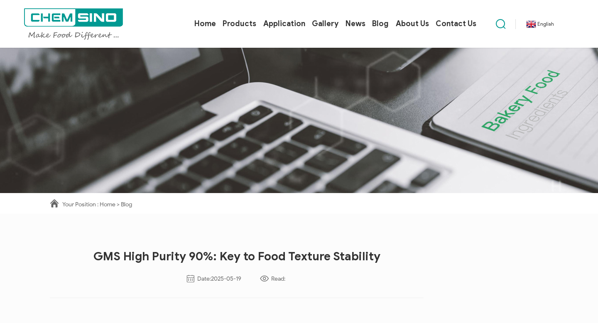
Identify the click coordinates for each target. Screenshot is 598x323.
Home (205, 23)
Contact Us (456, 23)
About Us (412, 23)
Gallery (325, 23)
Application (284, 23)
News (355, 23)
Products (239, 23)
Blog (380, 23)
